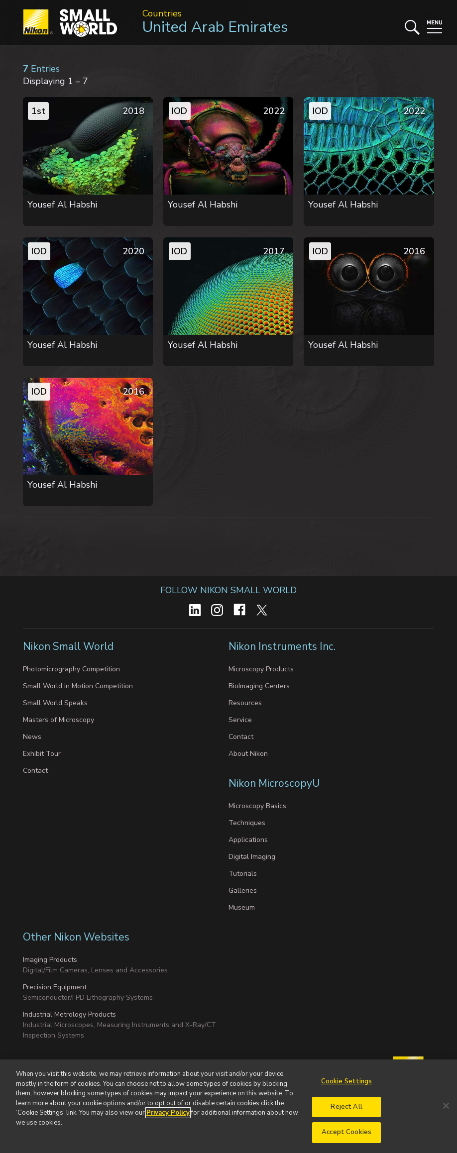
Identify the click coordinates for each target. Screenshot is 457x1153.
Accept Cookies (346, 1132)
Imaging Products (50, 959)
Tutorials (242, 873)
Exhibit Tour (42, 753)
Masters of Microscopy (58, 720)
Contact (35, 770)
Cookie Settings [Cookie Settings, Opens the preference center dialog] (346, 1081)
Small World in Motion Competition (78, 686)
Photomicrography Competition (71, 669)
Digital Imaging (251, 856)
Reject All (346, 1106)
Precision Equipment (55, 987)
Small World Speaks (55, 703)
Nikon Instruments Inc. (283, 646)
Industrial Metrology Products (69, 1014)
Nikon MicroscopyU (274, 783)
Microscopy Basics (257, 806)
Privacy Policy (168, 1112)
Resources (245, 703)
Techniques (246, 823)
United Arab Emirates (215, 27)
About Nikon (248, 753)
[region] (228, 1106)
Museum (241, 907)
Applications (248, 839)
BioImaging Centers (259, 686)
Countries (162, 13)
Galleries (242, 890)
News (32, 736)
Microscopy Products (261, 669)
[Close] (446, 1106)
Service (240, 720)
